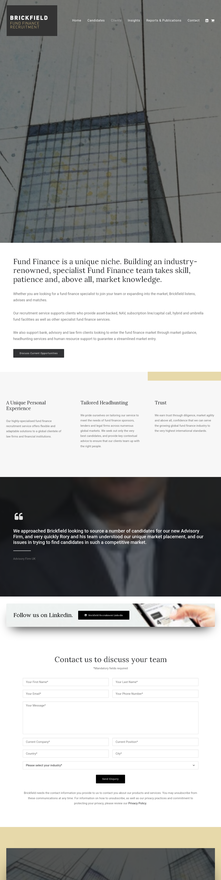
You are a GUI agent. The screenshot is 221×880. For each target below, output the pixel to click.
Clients (116, 21)
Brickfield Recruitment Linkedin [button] (104, 450)
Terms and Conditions (99, 830)
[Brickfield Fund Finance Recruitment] (32, 21)
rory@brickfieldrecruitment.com (195, 819)
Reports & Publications (163, 21)
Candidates (96, 21)
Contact (194, 21)
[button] (207, 21)
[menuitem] (76, 21)
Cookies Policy (94, 824)
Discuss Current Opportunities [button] (39, 148)
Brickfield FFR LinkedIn (191, 833)
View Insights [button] (30, 765)
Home (76, 21)
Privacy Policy (137, 620)
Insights (134, 21)
